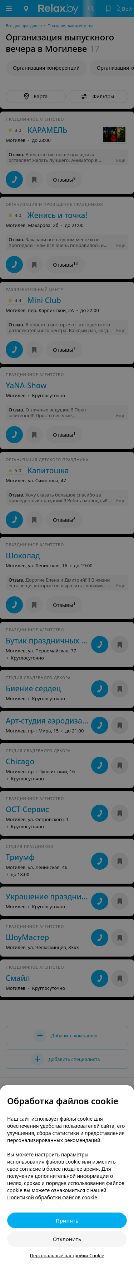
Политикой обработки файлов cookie (52, 1197)
